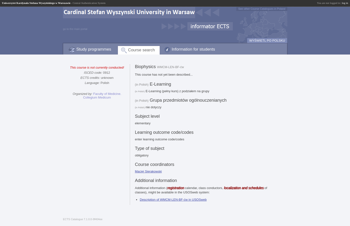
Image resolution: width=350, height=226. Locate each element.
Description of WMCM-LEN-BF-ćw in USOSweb (173, 199)
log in (345, 2)
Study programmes (93, 49)
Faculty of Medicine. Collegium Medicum (102, 95)
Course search (141, 50)
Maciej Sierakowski (148, 171)
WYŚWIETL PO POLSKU (267, 40)
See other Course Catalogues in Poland (261, 8)
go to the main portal (75, 28)
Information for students (193, 49)
